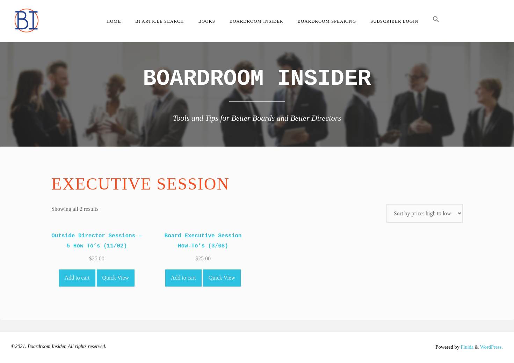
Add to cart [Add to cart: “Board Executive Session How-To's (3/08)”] (183, 278)
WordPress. (491, 347)
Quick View (115, 278)
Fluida (466, 347)
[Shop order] (424, 213)
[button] (436, 21)
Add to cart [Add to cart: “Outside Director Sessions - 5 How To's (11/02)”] (77, 278)
